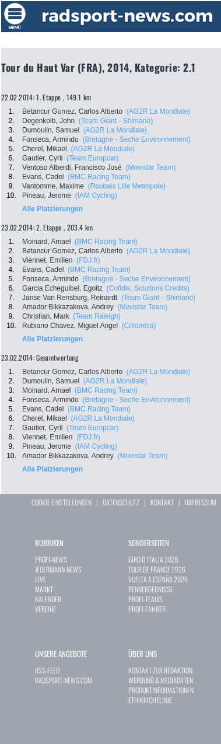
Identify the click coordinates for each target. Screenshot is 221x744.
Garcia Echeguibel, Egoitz (62, 288)
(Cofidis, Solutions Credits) (148, 288)
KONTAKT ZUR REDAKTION (160, 670)
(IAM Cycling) (96, 195)
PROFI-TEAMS (145, 599)
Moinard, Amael (46, 241)
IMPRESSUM (200, 502)
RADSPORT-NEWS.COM (63, 680)
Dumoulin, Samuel (50, 130)
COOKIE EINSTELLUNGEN (61, 502)
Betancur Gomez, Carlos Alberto (72, 111)
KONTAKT (162, 502)
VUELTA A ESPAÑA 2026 (158, 579)
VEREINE (45, 609)
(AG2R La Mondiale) (158, 111)
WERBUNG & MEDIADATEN (160, 680)
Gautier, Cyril (42, 158)
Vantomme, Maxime (53, 186)
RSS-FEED (47, 670)
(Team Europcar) (92, 158)
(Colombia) (139, 326)
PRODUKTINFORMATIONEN (161, 690)
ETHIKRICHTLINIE (150, 700)
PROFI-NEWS (51, 559)
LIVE (40, 579)
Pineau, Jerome (46, 195)
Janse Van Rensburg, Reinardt (69, 298)
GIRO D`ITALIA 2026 (153, 559)
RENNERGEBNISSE (150, 589)
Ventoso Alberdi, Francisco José (72, 167)
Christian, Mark (45, 316)
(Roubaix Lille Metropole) (126, 186)
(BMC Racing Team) (99, 177)
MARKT (44, 589)
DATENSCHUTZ (121, 502)
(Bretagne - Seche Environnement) (136, 139)
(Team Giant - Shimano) (116, 121)
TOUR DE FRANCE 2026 (156, 569)
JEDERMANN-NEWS (58, 569)
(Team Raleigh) (96, 316)
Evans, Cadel (43, 177)
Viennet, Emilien (47, 260)
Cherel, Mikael (44, 149)
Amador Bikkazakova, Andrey (68, 307)
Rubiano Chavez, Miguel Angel (70, 326)
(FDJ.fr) (88, 260)
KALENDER (48, 599)
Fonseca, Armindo (50, 139)
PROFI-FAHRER (147, 609)
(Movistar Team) (150, 167)
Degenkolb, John (48, 121)
